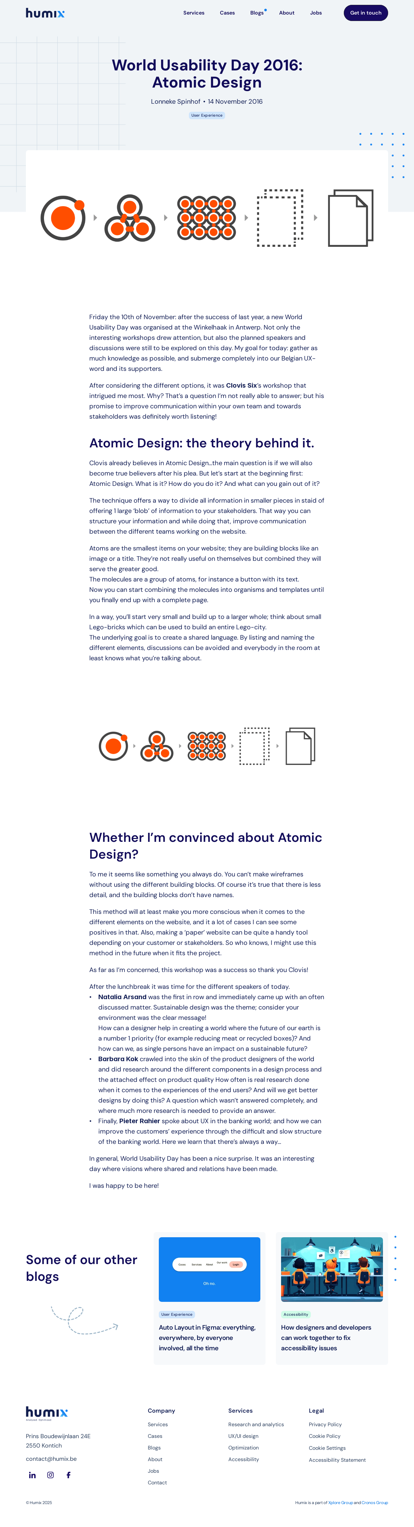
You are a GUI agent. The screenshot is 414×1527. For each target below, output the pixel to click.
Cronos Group (375, 1502)
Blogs (154, 1447)
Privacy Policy (325, 1424)
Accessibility (243, 1459)
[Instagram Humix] (50, 1475)
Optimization (243, 1447)
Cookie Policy (325, 1436)
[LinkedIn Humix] (32, 1475)
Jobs (153, 1471)
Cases (155, 1436)
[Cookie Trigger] (327, 1448)
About (155, 1459)
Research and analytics (256, 1424)
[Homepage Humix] (45, 13)
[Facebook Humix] (68, 1475)
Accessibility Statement (337, 1460)
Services (158, 1424)
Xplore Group (340, 1502)
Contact (157, 1482)
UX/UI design (243, 1436)
